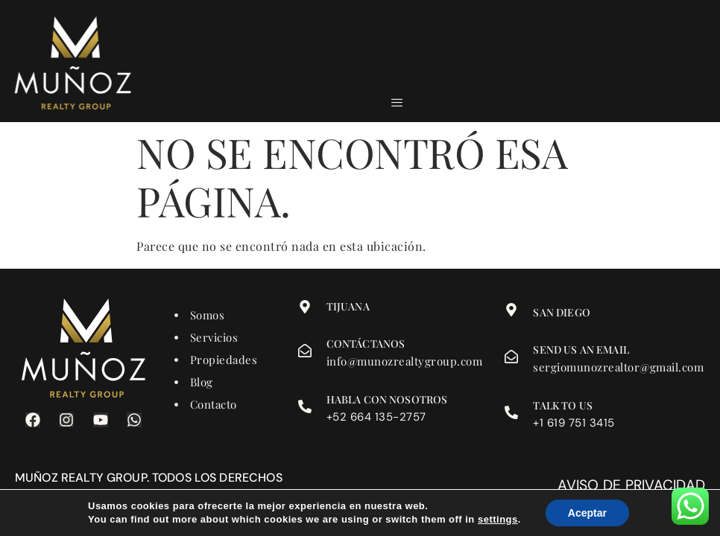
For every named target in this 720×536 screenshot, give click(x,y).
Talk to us (563, 405)
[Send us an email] (511, 356)
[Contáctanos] (305, 350)
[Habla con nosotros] (305, 406)
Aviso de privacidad (631, 485)
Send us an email (580, 349)
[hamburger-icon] (397, 103)
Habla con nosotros (387, 399)
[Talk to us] (511, 412)
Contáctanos (365, 343)
